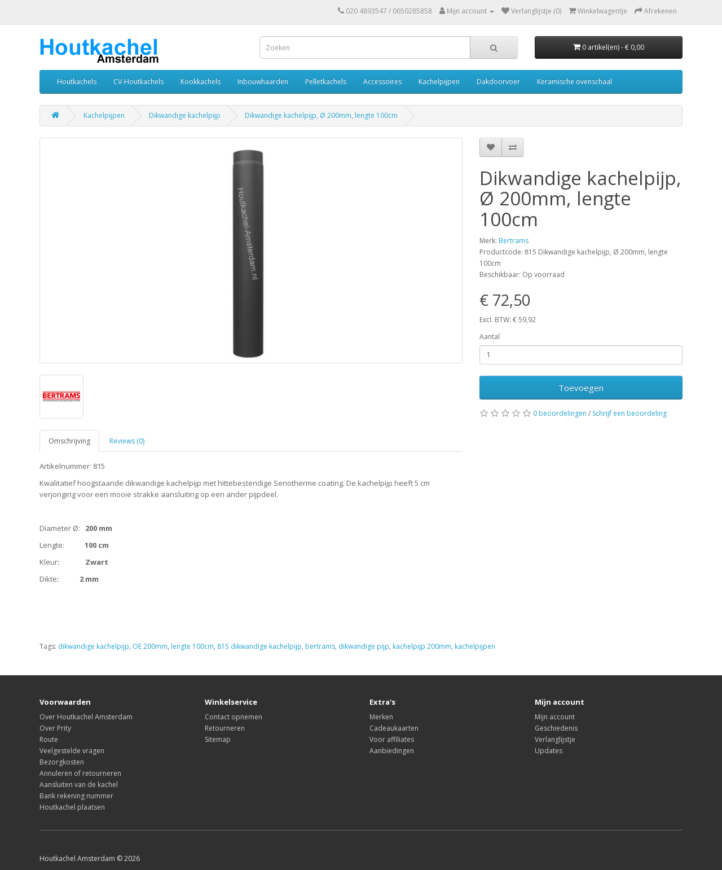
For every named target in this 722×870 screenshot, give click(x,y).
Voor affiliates (391, 739)
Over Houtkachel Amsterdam (86, 717)
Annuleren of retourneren (80, 773)
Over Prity (55, 728)
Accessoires (382, 81)
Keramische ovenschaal (574, 81)
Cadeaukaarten (394, 728)
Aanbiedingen (391, 750)
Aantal (489, 336)
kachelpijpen (475, 646)
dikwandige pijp (363, 646)
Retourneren (225, 728)
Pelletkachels (325, 81)
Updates (548, 750)
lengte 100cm (192, 646)
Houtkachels (76, 81)
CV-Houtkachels (138, 81)
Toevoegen (581, 387)
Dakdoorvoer (498, 81)
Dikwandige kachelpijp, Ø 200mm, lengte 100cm (321, 115)
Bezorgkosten (61, 762)
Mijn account (555, 717)
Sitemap (218, 739)
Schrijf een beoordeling (629, 413)
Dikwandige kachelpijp (185, 115)
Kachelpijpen (439, 81)
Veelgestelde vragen (71, 750)
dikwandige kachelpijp (93, 646)
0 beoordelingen (560, 413)
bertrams (320, 646)
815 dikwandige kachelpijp (259, 646)
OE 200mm (150, 646)
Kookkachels (200, 81)
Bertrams (514, 240)
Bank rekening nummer (76, 796)
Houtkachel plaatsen (72, 807)
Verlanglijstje (555, 739)
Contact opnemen (233, 717)
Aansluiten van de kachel (78, 784)
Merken (381, 717)
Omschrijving (69, 441)
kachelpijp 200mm (422, 646)
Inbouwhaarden (262, 81)
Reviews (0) (126, 441)
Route (48, 739)
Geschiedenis (556, 728)
